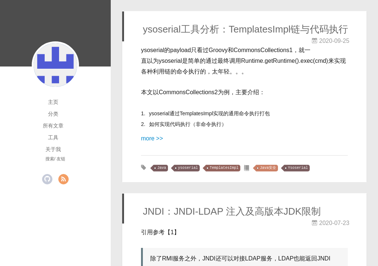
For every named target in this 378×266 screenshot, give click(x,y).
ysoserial (188, 168)
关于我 (53, 149)
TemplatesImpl (224, 168)
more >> (152, 138)
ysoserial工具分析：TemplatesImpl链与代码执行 (245, 29)
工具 (53, 137)
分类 (53, 114)
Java (161, 168)
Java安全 (268, 168)
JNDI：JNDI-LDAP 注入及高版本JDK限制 (232, 211)
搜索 (49, 158)
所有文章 (53, 126)
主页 (53, 102)
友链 (60, 158)
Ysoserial (298, 168)
